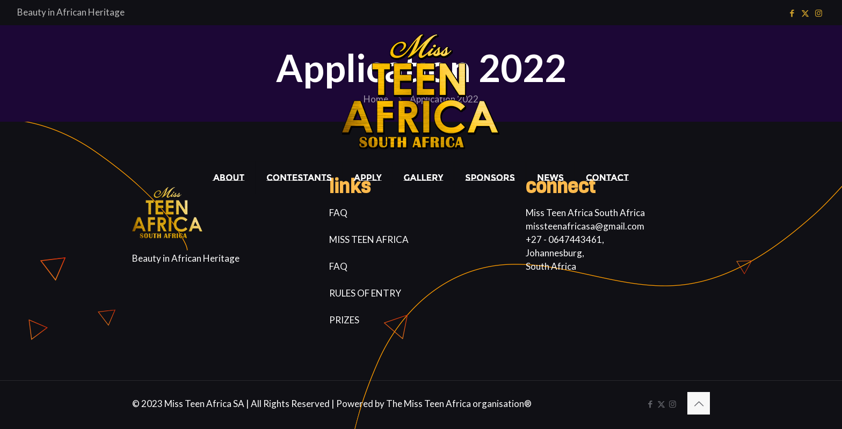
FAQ (338, 212)
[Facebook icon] (792, 13)
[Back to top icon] (698, 403)
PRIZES (344, 320)
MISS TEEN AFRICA (369, 239)
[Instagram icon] (819, 13)
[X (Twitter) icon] (805, 13)
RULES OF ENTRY (365, 293)
